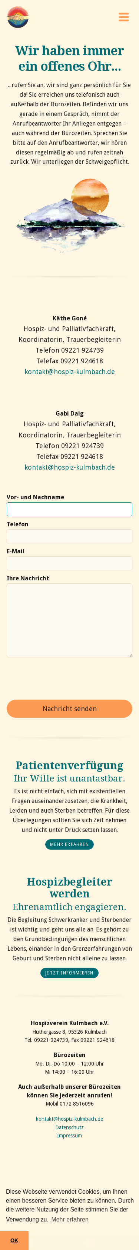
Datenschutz (69, 1127)
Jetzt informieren (69, 973)
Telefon (18, 524)
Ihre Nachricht (28, 578)
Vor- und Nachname (35, 497)
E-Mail (15, 551)
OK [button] (14, 1240)
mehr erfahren (69, 844)
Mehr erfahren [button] (70, 1219)
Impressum (69, 1136)
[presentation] (63, 678)
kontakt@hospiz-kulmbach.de (69, 372)
